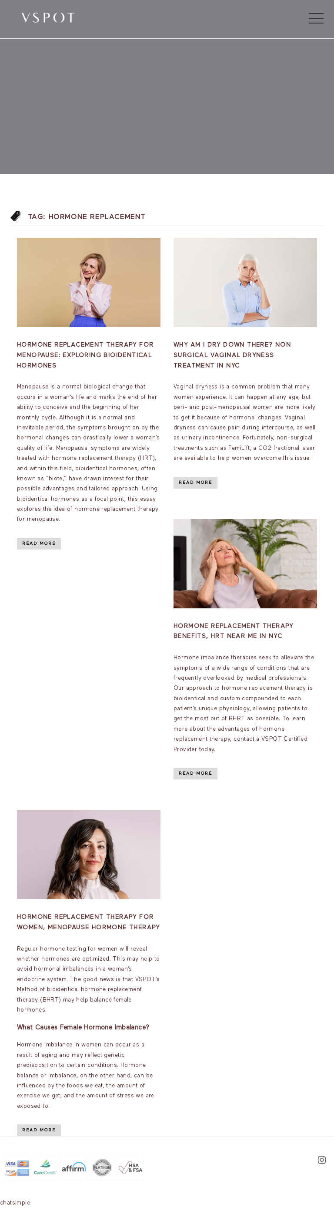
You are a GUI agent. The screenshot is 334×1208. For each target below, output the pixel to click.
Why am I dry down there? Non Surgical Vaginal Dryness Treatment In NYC (232, 355)
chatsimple (15, 1203)
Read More (39, 543)
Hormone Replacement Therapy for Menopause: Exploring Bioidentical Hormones (85, 355)
